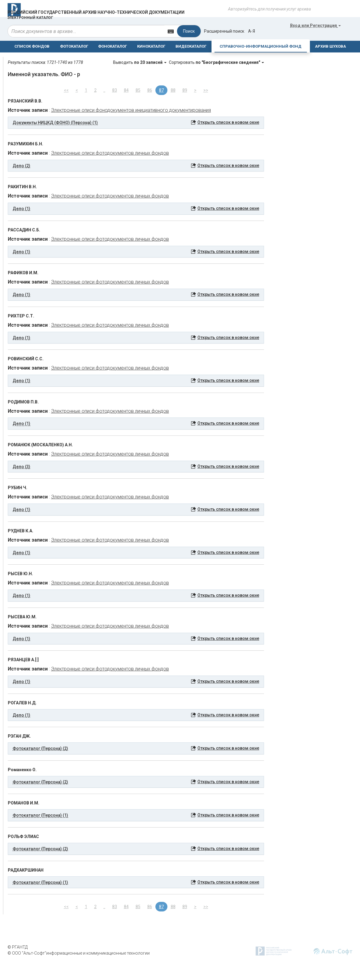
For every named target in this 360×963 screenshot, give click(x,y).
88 (173, 90)
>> (205, 90)
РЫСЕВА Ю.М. (22, 616)
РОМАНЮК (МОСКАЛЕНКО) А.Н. (40, 444)
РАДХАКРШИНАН (26, 870)
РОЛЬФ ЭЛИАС (23, 836)
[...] (86, 31)
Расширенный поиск (224, 31)
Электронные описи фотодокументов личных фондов (110, 153)
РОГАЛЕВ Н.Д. (22, 702)
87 (161, 90)
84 (126, 90)
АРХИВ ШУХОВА (330, 46)
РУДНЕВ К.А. (20, 530)
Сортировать (216, 62)
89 (184, 90)
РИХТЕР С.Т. (21, 316)
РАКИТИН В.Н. (22, 186)
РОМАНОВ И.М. (23, 803)
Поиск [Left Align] (189, 31)
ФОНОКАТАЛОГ (112, 46)
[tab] (136, 122)
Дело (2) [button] (21, 165)
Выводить (140, 62)
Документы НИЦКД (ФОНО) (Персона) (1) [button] (55, 122)
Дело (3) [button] (21, 466)
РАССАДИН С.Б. (24, 229)
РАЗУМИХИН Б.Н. (25, 143)
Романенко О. (22, 769)
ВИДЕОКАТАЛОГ (191, 46)
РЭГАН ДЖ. (19, 736)
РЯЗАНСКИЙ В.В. (25, 101)
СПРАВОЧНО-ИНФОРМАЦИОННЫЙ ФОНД (261, 46)
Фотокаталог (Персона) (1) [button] (40, 815)
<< (66, 90)
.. (104, 90)
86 (149, 90)
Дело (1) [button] (21, 208)
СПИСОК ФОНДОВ (32, 46)
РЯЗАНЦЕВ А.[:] (23, 659)
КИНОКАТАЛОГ (151, 46)
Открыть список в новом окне (228, 122)
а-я (251, 31)
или (315, 25)
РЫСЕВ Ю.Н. (20, 573)
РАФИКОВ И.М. (23, 272)
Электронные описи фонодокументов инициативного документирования (131, 110)
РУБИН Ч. (17, 487)
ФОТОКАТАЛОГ (74, 46)
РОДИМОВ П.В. (23, 402)
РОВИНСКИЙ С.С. (26, 358)
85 (138, 90)
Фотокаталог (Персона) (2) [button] (40, 748)
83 (114, 90)
